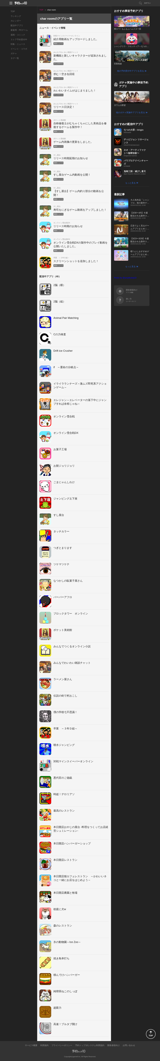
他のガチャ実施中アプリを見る (130, 112)
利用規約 (44, 1045)
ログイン (147, 3)
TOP (13, 11)
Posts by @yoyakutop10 (125, 278)
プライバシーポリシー (62, 1045)
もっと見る (130, 183)
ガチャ (14, 53)
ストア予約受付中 (19, 39)
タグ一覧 (15, 58)
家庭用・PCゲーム (19, 30)
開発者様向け (113, 1045)
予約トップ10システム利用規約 (89, 1045)
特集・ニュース (18, 44)
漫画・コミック (18, 35)
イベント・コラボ (19, 49)
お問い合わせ (129, 1045)
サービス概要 (31, 1045)
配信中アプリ (17, 25)
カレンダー (16, 21)
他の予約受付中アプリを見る (130, 71)
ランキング (16, 16)
